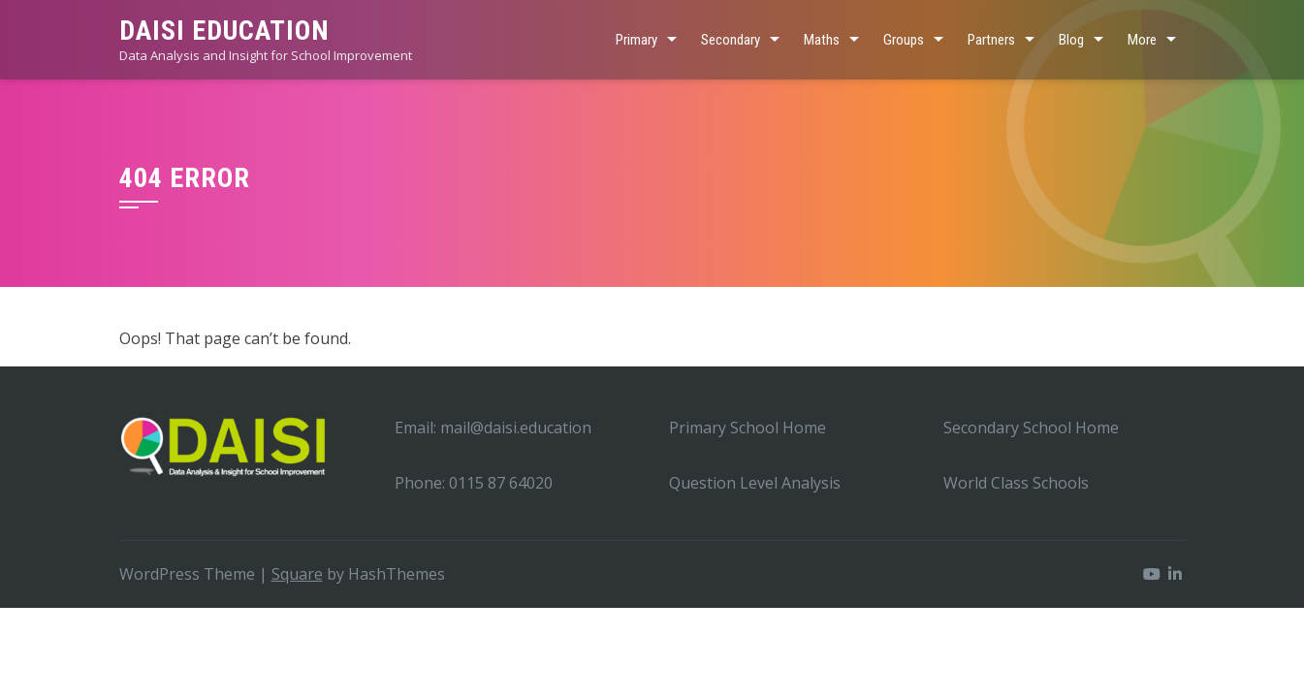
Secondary (730, 39)
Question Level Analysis (755, 482)
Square (297, 574)
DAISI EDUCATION (224, 31)
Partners (991, 39)
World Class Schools (1016, 482)
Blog (1071, 39)
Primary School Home (747, 427)
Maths (822, 39)
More (1142, 39)
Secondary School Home (1031, 427)
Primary (636, 39)
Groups (903, 39)
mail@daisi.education (515, 427)
